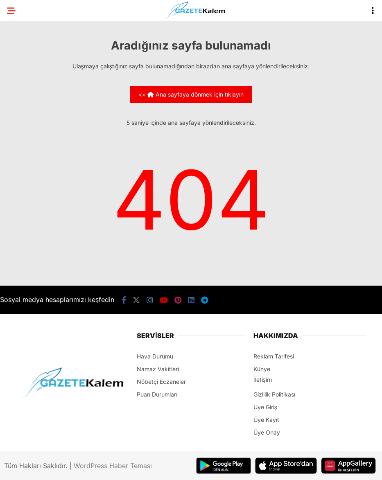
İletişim (262, 379)
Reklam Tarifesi (273, 356)
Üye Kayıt (266, 419)
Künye (261, 368)
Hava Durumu (155, 356)
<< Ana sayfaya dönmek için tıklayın (191, 94)
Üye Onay (266, 432)
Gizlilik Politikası (274, 394)
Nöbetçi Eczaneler (161, 381)
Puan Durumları (157, 394)
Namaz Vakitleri (158, 368)
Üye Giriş (265, 406)
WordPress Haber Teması (113, 466)
